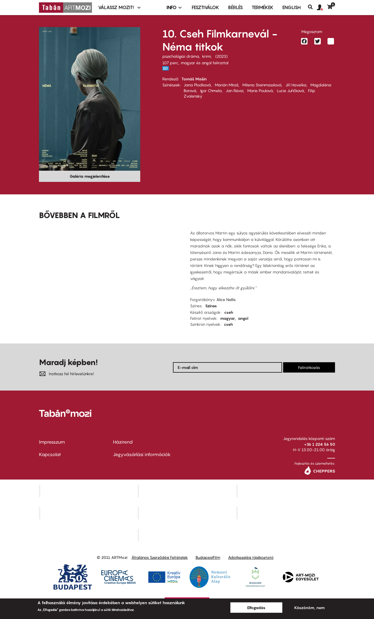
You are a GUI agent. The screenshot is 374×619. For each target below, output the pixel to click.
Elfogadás (256, 607)
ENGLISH (291, 7)
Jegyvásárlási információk (142, 454)
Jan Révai (234, 90)
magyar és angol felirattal (205, 62)
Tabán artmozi (286, 513)
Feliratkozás (309, 367)
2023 (221, 56)
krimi (206, 56)
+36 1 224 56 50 (319, 444)
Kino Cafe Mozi (187, 491)
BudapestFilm (208, 557)
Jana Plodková (197, 84)
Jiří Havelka (295, 84)
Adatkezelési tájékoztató (250, 557)
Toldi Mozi (187, 535)
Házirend (123, 442)
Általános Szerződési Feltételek (159, 557)
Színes (211, 305)
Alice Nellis (226, 299)
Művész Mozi (286, 491)
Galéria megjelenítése (90, 176)
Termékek (262, 7)
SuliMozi (187, 513)
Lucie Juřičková (290, 90)
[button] (322, 7)
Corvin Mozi (89, 491)
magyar (227, 318)
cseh (228, 312)
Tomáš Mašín (194, 78)
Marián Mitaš (226, 84)
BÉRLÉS (235, 7)
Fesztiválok (205, 7)
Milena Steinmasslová (262, 84)
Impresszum (52, 442)
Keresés (312, 7)
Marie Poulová (260, 90)
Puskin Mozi (88, 513)
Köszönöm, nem (309, 607)
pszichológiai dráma (180, 56)
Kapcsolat (50, 454)
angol (243, 318)
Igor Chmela (211, 90)
